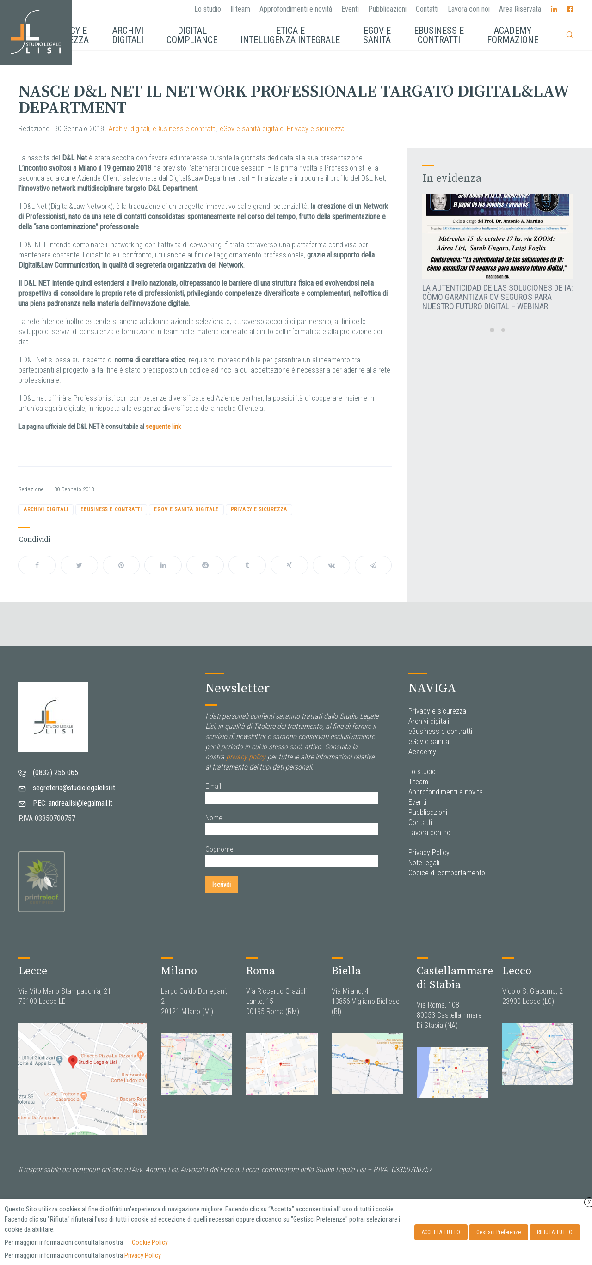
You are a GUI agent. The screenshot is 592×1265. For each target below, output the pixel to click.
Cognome (219, 849)
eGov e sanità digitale (252, 128)
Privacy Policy (429, 852)
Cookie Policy (150, 1242)
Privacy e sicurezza (316, 128)
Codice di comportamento (446, 872)
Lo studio (207, 9)
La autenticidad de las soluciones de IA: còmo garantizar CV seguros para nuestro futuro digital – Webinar (497, 297)
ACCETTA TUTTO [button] (441, 1232)
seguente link (163, 426)
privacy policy (245, 756)
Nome (213, 817)
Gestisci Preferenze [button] (498, 1232)
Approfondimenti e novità (295, 9)
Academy (422, 751)
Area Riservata (520, 9)
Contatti (427, 9)
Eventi (350, 9)
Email (213, 786)
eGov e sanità (428, 741)
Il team (240, 9)
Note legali (423, 862)
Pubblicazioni (387, 9)
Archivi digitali (129, 128)
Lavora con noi (469, 9)
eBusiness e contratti (184, 128)
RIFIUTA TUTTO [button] (555, 1232)
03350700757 (411, 1169)
